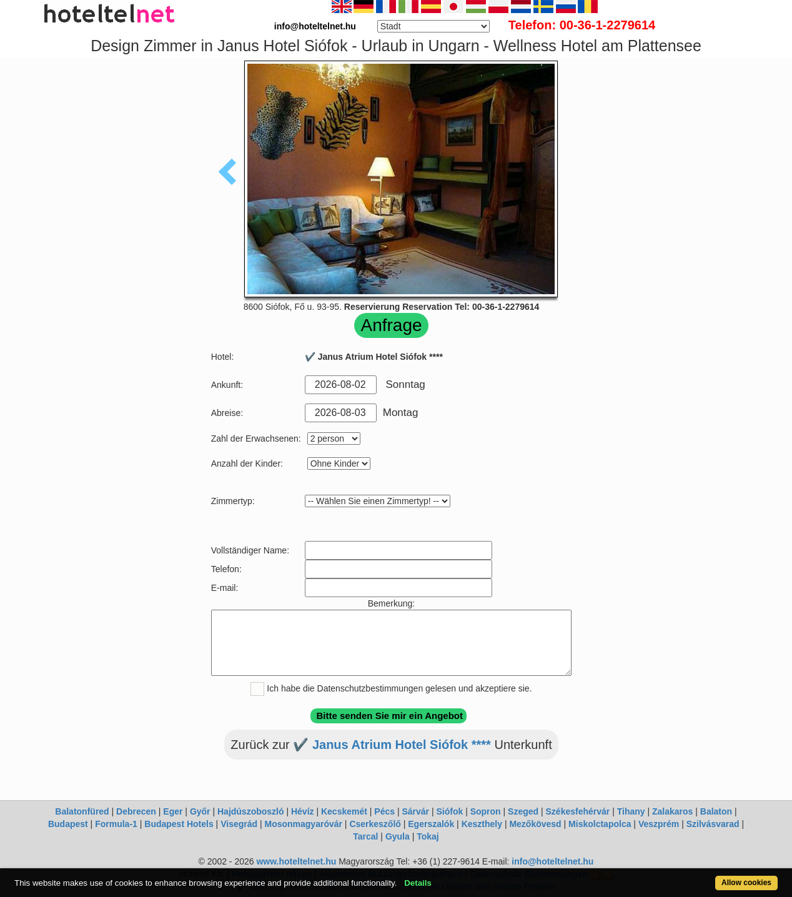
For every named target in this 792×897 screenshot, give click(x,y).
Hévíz (302, 811)
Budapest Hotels (178, 824)
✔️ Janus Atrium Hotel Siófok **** (392, 744)
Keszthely (482, 824)
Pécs (384, 811)
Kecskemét (344, 811)
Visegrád (238, 824)
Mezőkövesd (535, 824)
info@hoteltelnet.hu (552, 861)
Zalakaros (672, 811)
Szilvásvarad (713, 824)
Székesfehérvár (578, 811)
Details (418, 883)
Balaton (716, 811)
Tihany (631, 811)
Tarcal (365, 836)
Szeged (523, 811)
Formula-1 (116, 824)
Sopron (485, 811)
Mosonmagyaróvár (303, 824)
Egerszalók (431, 824)
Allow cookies (746, 882)
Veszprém (658, 824)
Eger (172, 811)
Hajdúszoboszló (250, 811)
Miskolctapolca (599, 824)
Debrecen (136, 811)
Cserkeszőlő (374, 824)
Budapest (68, 824)
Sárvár (415, 811)
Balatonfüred (82, 811)
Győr (200, 811)
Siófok (449, 811)
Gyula (397, 836)
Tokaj (428, 836)
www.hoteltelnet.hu (296, 861)
